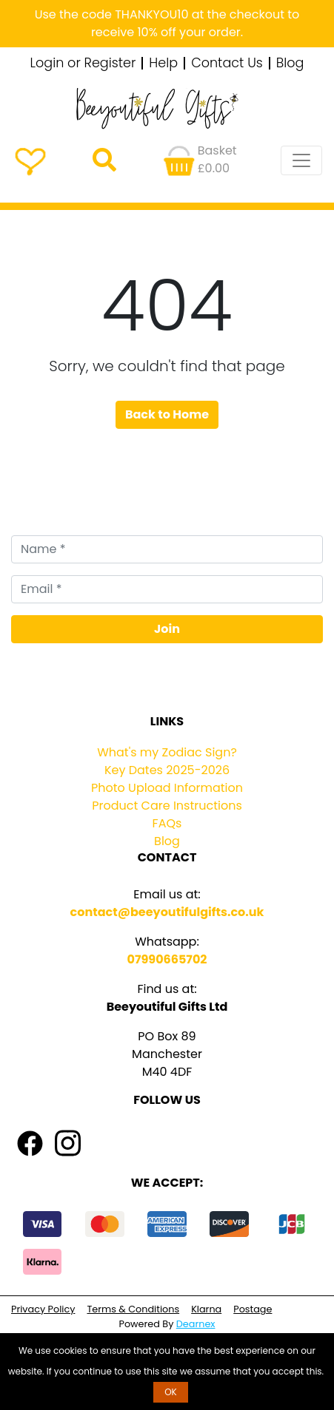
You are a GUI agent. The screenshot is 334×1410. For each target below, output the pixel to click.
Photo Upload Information (167, 787)
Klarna (206, 1309)
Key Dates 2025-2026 (167, 770)
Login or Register (83, 63)
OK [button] (170, 1392)
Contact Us (227, 63)
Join (167, 628)
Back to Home (167, 414)
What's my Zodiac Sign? (167, 752)
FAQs (167, 823)
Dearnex (196, 1324)
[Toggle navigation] (301, 160)
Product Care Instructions (167, 805)
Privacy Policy (43, 1309)
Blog (290, 63)
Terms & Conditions (133, 1309)
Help (163, 63)
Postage (252, 1309)
